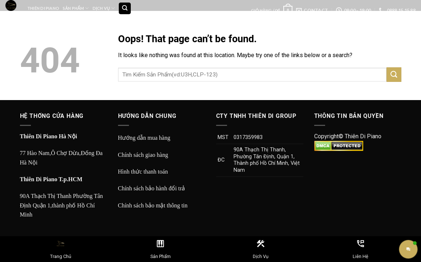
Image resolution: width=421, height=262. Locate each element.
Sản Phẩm (76, 8)
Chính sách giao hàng (143, 155)
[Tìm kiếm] (125, 9)
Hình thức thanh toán (143, 171)
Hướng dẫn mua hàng (144, 138)
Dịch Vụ (104, 8)
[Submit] (393, 74)
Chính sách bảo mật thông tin (153, 205)
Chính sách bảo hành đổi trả (151, 188)
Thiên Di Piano (43, 8)
